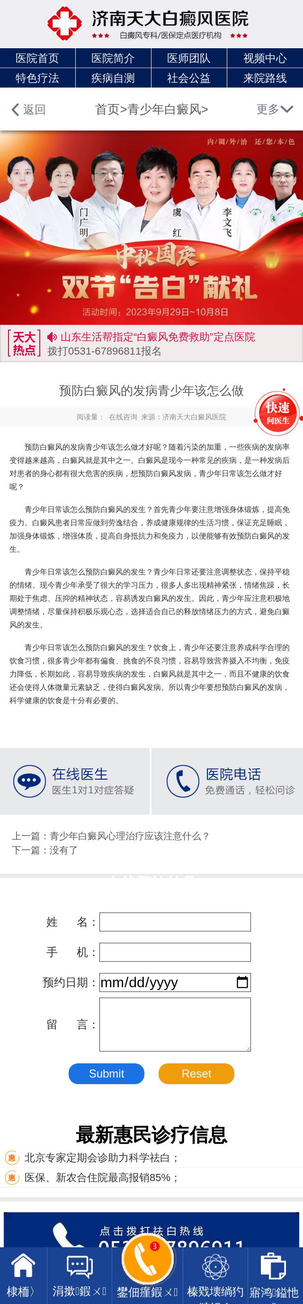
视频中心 (265, 58)
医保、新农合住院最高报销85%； (93, 1177)
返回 (34, 109)
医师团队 (189, 58)
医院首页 (37, 58)
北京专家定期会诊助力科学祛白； (93, 1158)
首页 (107, 109)
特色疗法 (37, 78)
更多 (268, 109)
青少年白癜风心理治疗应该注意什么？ (130, 836)
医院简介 (113, 58)
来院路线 (265, 78)
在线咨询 (123, 417)
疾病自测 (113, 78)
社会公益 (189, 78)
